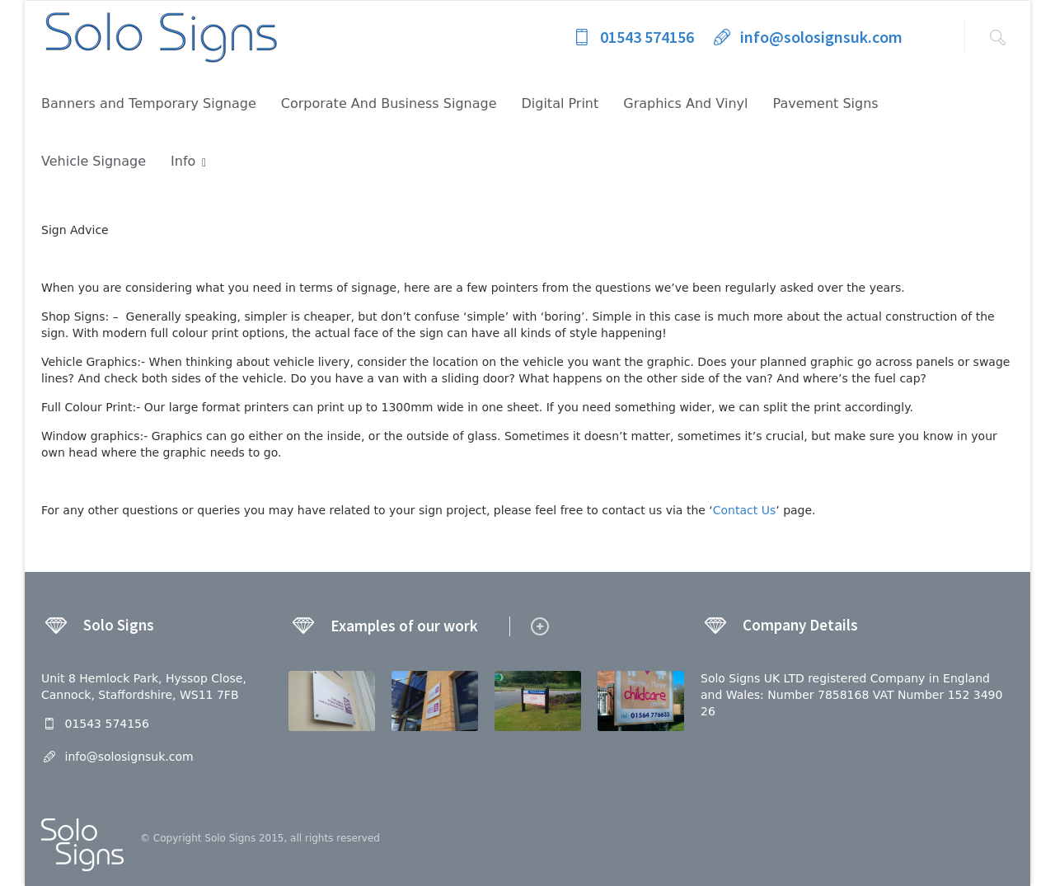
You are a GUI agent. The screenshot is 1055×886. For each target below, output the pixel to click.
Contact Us (744, 510)
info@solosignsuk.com (806, 36)
